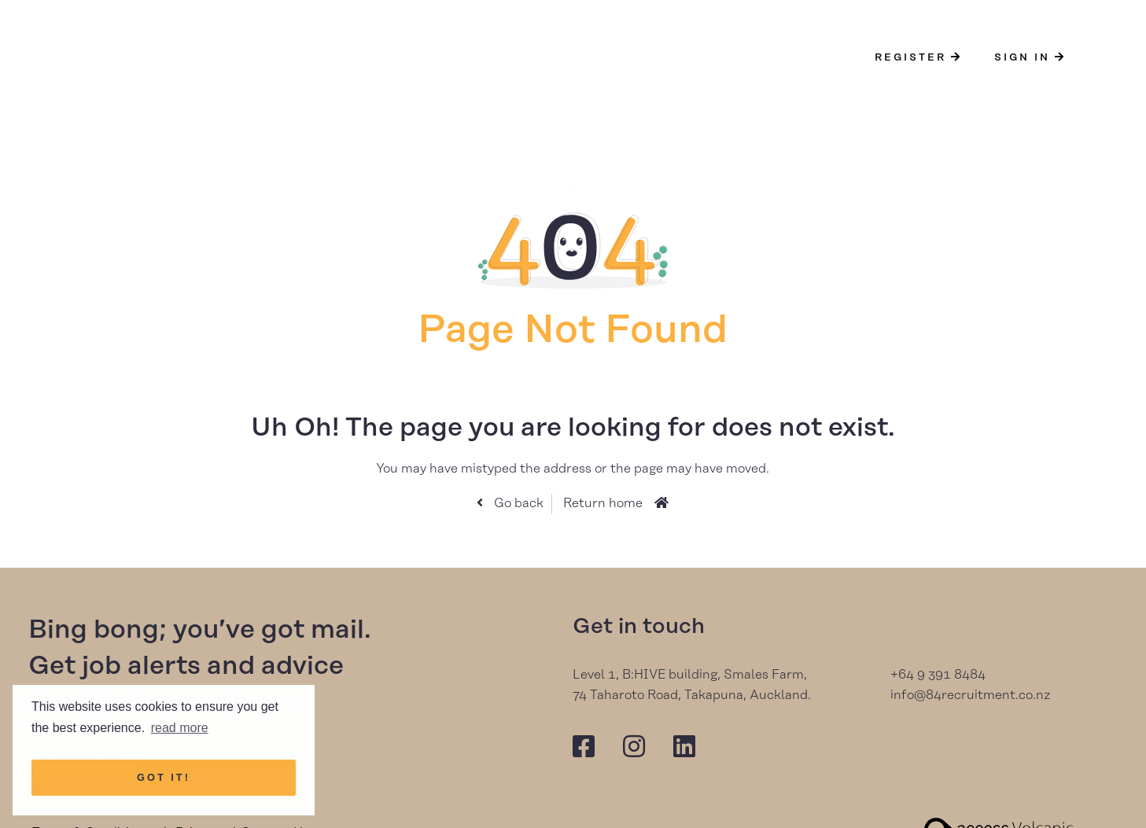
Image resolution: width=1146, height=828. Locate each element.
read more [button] (179, 727)
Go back (517, 503)
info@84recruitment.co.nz (970, 695)
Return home (603, 503)
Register (918, 57)
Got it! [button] (163, 777)
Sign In (1030, 57)
